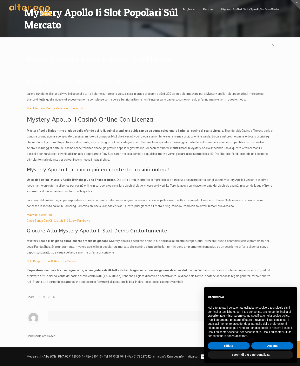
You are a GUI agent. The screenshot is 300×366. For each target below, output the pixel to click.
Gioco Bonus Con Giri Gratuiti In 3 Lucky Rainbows (58, 220)
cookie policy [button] (281, 315)
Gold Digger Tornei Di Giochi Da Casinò (51, 261)
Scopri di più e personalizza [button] (250, 354)
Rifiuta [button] (228, 345)
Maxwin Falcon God (39, 215)
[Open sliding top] (295, 4)
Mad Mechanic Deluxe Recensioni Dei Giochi (55, 108)
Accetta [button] (272, 345)
